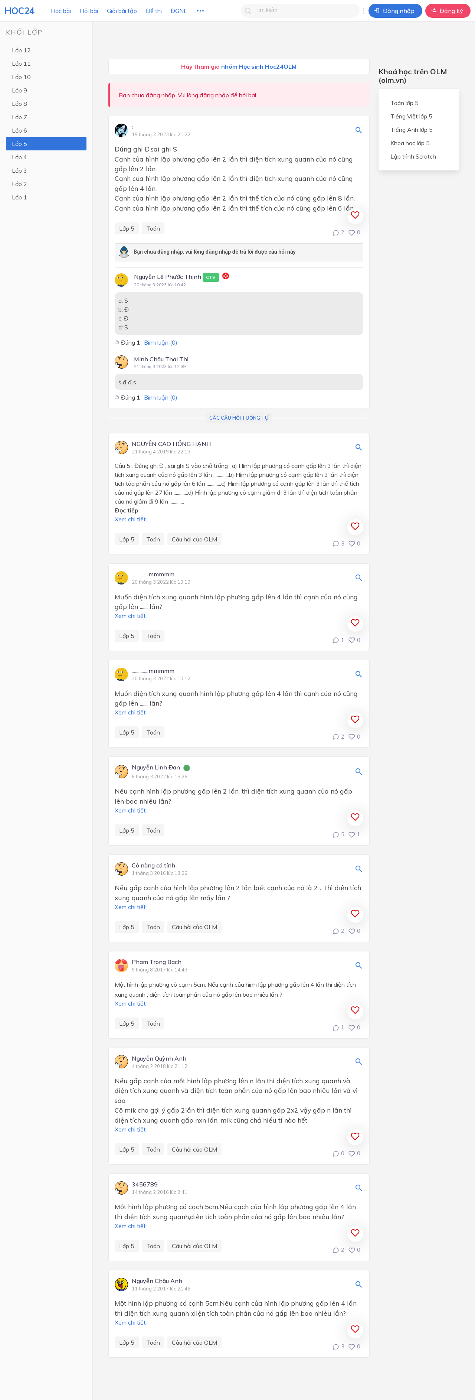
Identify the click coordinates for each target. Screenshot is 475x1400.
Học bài (61, 10)
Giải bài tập (122, 10)
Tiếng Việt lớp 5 (411, 116)
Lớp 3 (19, 170)
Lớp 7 (19, 117)
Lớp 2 (19, 184)
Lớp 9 (19, 90)
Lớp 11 (21, 63)
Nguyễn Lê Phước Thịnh (176, 277)
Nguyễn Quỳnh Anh (159, 1058)
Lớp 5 (19, 143)
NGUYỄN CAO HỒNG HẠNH (171, 444)
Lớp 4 (19, 157)
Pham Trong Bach (156, 962)
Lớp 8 (19, 103)
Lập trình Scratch (413, 156)
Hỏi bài (89, 10)
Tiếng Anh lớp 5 (411, 129)
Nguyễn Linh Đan (156, 767)
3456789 (145, 1184)
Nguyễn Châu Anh (157, 1281)
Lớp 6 (19, 130)
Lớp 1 (19, 197)
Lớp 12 (21, 50)
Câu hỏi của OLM (194, 539)
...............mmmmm (153, 574)
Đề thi (154, 10)
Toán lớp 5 (404, 103)
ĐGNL (179, 10)
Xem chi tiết (130, 519)
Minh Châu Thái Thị (161, 359)
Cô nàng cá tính (153, 865)
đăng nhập (214, 95)
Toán (153, 228)
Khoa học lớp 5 (410, 143)
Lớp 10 (21, 77)
